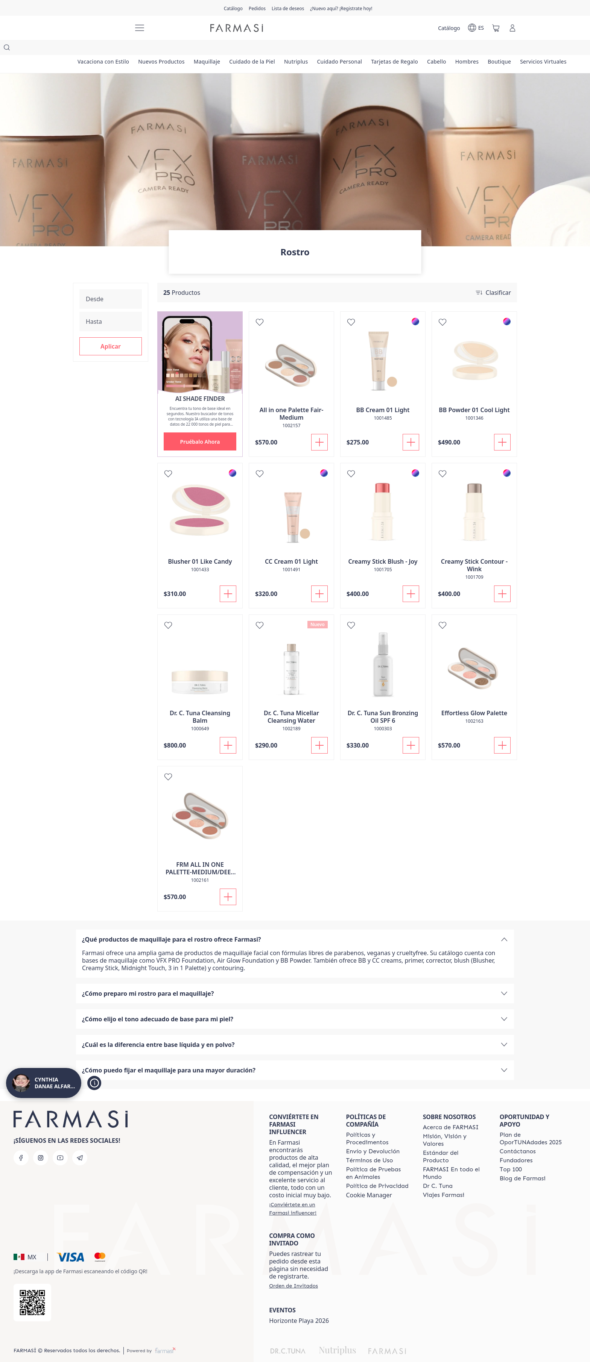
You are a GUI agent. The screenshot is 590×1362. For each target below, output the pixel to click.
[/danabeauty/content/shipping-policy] (373, 1136)
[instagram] (40, 1142)
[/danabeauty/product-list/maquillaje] (210, 49)
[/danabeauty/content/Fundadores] (516, 1145)
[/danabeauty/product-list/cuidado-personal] (347, 49)
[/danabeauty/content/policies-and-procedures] (377, 1123)
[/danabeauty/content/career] (443, 1180)
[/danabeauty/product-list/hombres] (479, 49)
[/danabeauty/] (99, 28)
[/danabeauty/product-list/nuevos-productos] (163, 49)
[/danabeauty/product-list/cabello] (447, 49)
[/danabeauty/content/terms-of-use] (369, 1145)
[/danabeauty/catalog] (233, 7)
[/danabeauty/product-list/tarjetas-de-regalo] (404, 49)
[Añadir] (319, 427)
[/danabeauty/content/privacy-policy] (377, 1171)
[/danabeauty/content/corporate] (454, 1158)
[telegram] (79, 1142)
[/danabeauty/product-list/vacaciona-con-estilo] (104, 49)
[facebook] (21, 1142)
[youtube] (60, 1142)
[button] (110, 331)
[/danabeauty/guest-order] (293, 1270)
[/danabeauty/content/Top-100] (511, 1154)
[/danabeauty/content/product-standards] (454, 1141)
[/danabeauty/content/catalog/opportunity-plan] (531, 1123)
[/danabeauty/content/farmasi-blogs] (523, 1163)
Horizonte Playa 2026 (299, 1305)
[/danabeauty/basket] (495, 27)
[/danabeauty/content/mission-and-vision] (454, 1125)
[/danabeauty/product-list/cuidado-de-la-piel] (257, 49)
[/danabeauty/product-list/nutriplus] (302, 49)
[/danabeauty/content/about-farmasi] (451, 1112)
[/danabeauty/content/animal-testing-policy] (377, 1158)
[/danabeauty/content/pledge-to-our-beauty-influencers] (438, 1171)
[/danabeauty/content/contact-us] (518, 1136)
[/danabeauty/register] (257, 7)
